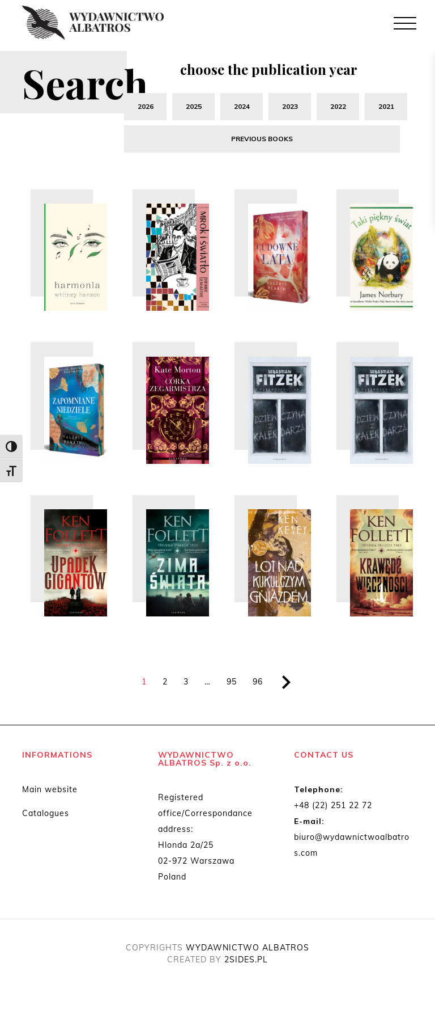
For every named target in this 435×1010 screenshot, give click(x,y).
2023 (290, 106)
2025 (194, 106)
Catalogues (45, 815)
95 (232, 683)
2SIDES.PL (246, 961)
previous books (266, 139)
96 (258, 683)
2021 (386, 106)
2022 (338, 106)
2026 (145, 106)
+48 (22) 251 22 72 (333, 807)
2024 (242, 106)
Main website (50, 791)
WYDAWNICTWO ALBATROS (247, 949)
